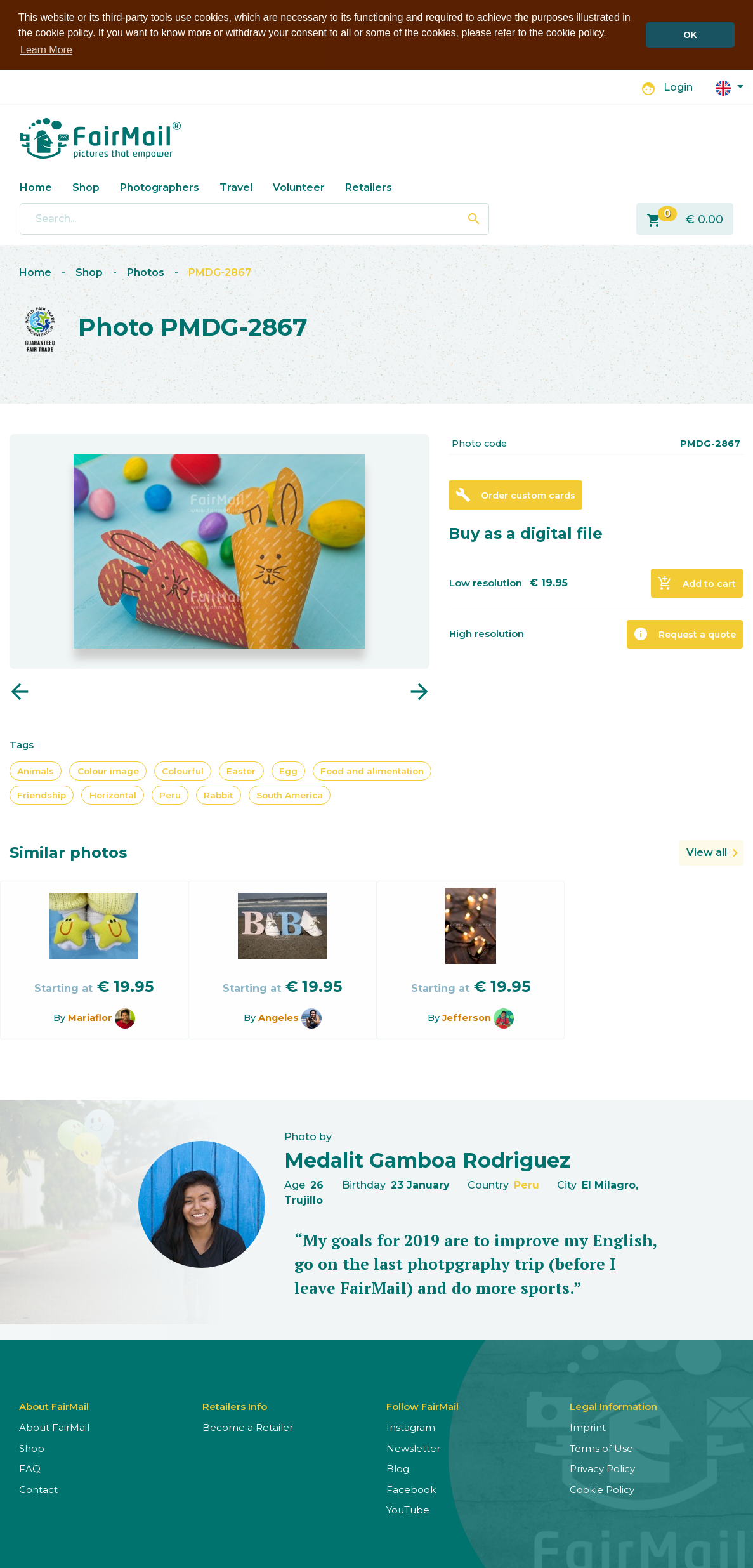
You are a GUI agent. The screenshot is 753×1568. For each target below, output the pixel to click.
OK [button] (690, 35)
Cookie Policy (602, 1488)
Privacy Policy (602, 1468)
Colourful (183, 770)
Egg (288, 770)
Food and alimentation (372, 770)
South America (289, 794)
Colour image (108, 770)
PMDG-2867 (219, 272)
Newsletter (413, 1447)
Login (678, 87)
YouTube (407, 1509)
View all (706, 852)
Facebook (411, 1488)
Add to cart (696, 582)
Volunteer (299, 186)
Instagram (410, 1427)
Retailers (368, 186)
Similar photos (68, 852)
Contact (38, 1488)
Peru (170, 794)
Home (36, 186)
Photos (145, 272)
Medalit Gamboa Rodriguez (427, 1159)
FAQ (30, 1468)
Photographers (159, 186)
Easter (241, 770)
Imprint (588, 1427)
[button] (729, 86)
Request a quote (684, 633)
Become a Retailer (247, 1427)
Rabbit (218, 794)
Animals (35, 770)
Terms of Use (601, 1447)
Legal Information (613, 1406)
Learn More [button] (46, 49)
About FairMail (54, 1427)
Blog (397, 1468)
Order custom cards (515, 494)
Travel (235, 186)
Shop (86, 186)
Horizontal (112, 794)
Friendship (41, 794)
